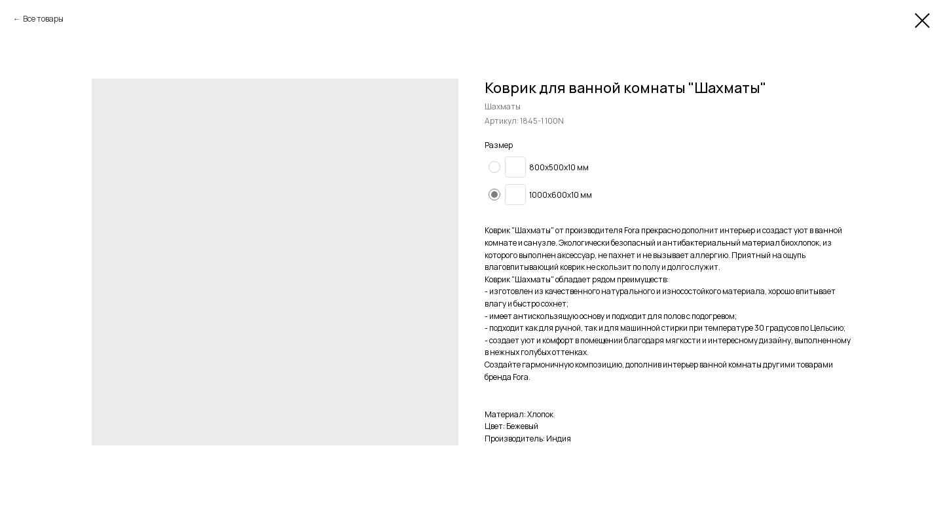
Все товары (43, 18)
